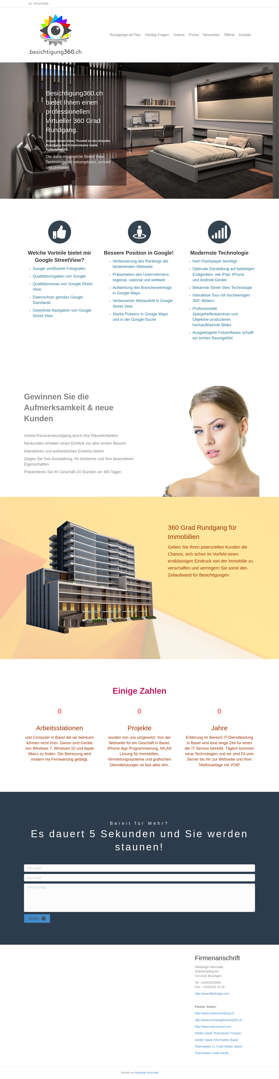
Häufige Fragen (157, 35)
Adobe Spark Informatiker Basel (216, 1040)
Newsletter (211, 35)
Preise (194, 35)
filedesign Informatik (146, 1072)
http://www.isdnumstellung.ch (214, 1013)
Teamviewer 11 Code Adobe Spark (218, 1046)
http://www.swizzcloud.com (213, 1026)
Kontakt (245, 35)
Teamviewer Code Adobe (212, 1053)
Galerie (179, 35)
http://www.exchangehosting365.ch (218, 1020)
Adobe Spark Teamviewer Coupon (218, 1033)
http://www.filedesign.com (212, 993)
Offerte (229, 35)
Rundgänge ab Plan (125, 35)
